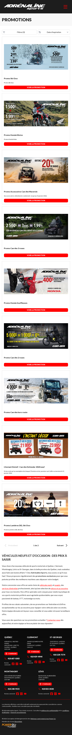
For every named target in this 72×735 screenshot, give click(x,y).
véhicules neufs (46, 585)
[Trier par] (54, 32)
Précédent (11, 545)
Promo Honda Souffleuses (15, 303)
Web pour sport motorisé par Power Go (43, 719)
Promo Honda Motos (13, 135)
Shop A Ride (18, 721)
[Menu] (65, 6)
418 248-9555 (12, 689)
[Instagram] (16, 663)
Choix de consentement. (18, 712)
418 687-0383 (12, 658)
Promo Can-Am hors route (15, 412)
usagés (57, 585)
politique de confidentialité (49, 710)
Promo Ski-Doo (11, 78)
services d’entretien (10, 588)
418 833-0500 (46, 689)
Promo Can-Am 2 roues (14, 357)
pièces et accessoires (59, 588)
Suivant (62, 545)
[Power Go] (29, 725)
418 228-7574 (57, 655)
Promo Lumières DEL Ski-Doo (17, 525)
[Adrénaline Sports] (24, 7)
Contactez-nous (53, 620)
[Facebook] (13, 663)
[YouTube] (20, 663)
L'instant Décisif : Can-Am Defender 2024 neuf (24, 467)
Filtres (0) (14, 32)
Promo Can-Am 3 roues (14, 248)
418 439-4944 (34, 656)
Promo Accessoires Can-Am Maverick (20, 191)
